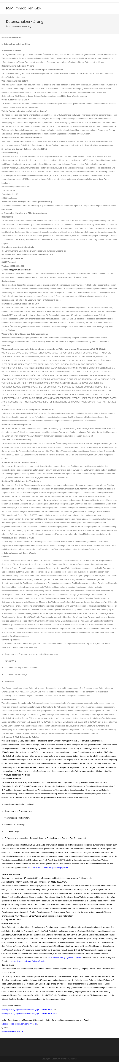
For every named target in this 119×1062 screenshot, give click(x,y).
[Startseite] (7, 26)
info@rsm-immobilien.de (19, 270)
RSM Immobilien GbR (23, 8)
